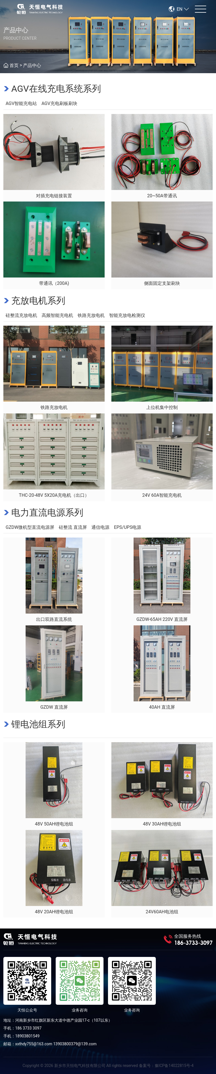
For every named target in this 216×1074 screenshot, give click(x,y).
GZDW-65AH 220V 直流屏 (162, 619)
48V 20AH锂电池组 (54, 911)
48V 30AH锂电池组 (162, 824)
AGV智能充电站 (21, 103)
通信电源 (100, 527)
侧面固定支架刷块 (162, 283)
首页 (14, 65)
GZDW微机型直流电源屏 (30, 527)
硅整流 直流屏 (73, 527)
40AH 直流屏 (162, 707)
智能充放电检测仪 (127, 315)
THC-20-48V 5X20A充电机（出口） (54, 495)
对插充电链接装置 (54, 195)
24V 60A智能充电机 (162, 495)
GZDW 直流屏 (54, 707)
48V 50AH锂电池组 (54, 824)
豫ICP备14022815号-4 (174, 1065)
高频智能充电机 (57, 315)
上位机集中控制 (162, 407)
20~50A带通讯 (162, 195)
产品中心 (32, 65)
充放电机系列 (38, 300)
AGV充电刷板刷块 (59, 103)
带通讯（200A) (54, 283)
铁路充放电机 (91, 315)
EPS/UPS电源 (127, 527)
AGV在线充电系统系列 (56, 88)
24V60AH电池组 (162, 911)
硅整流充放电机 (21, 315)
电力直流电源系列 (47, 512)
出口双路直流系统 (54, 619)
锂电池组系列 (38, 724)
